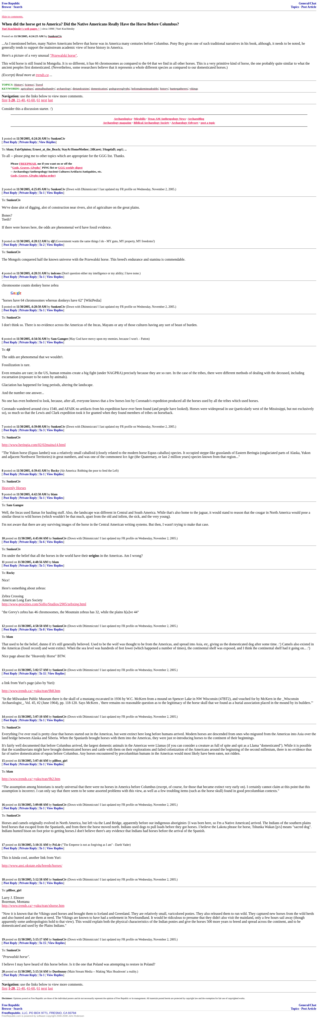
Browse (6, 7)
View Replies (47, 142)
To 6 (42, 542)
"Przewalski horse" (63, 55)
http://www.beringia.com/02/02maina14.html (34, 445)
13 (3, 670)
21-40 (21, 100)
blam (54, 494)
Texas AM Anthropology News (167, 118)
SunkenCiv (58, 138)
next (44, 100)
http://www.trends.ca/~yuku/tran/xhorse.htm (33, 905)
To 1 (42, 192)
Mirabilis (140, 118)
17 (3, 844)
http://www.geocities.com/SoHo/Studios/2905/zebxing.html (44, 604)
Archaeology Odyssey (184, 122)
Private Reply (28, 142)
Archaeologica (123, 118)
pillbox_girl (60, 760)
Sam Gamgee (59, 338)
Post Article (308, 7)
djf (53, 241)
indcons (56, 273)
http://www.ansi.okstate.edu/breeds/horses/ (32, 865)
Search (17, 7)
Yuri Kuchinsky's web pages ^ (21, 28)
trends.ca (42, 75)
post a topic (208, 122)
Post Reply (10, 142)
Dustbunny (60, 971)
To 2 (42, 244)
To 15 (42, 943)
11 (3, 562)
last (50, 100)
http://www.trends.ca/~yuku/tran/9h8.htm (31, 691)
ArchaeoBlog (196, 118)
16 (3, 804)
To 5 (42, 565)
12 (3, 626)
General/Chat (307, 3)
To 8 (42, 629)
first (5, 100)
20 (3, 971)
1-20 (11, 100)
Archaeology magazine (117, 122)
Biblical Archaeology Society (151, 122)
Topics (295, 7)
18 (3, 879)
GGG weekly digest (70, 167)
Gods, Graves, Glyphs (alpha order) (33, 175)
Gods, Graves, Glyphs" (26, 167)
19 (3, 939)
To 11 (42, 673)
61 (38, 100)
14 (3, 716)
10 (3, 538)
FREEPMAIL (28, 163)
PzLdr (57, 844)
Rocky (55, 470)
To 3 (42, 430)
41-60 (30, 100)
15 (3, 760)
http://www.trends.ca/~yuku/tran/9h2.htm (31, 779)
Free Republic (11, 3)
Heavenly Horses (14, 488)
